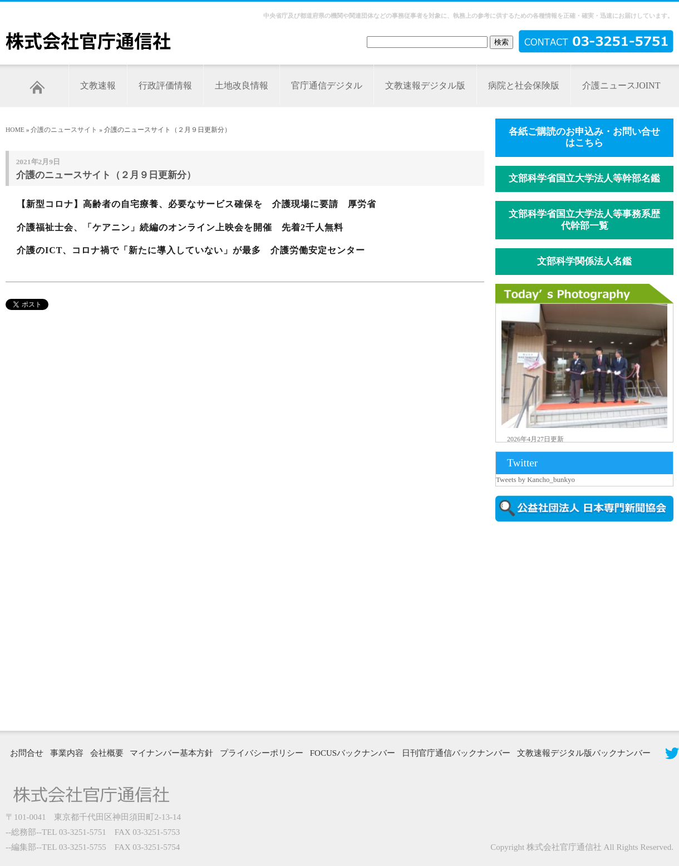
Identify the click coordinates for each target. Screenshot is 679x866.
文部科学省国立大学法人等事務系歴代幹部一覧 (584, 220)
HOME (15, 129)
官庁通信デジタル (326, 85)
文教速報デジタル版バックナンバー (584, 753)
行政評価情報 (165, 85)
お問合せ (26, 753)
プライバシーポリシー (261, 753)
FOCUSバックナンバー (352, 753)
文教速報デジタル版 (425, 85)
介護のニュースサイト (64, 129)
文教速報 (98, 85)
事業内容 (66, 753)
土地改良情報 (241, 85)
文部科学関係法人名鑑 (584, 261)
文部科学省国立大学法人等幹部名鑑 (584, 178)
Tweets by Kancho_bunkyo (535, 479)
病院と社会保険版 (523, 85)
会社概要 (107, 753)
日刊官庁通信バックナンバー (456, 753)
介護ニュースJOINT (621, 85)
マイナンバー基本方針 (171, 753)
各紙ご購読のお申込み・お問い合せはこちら (584, 137)
